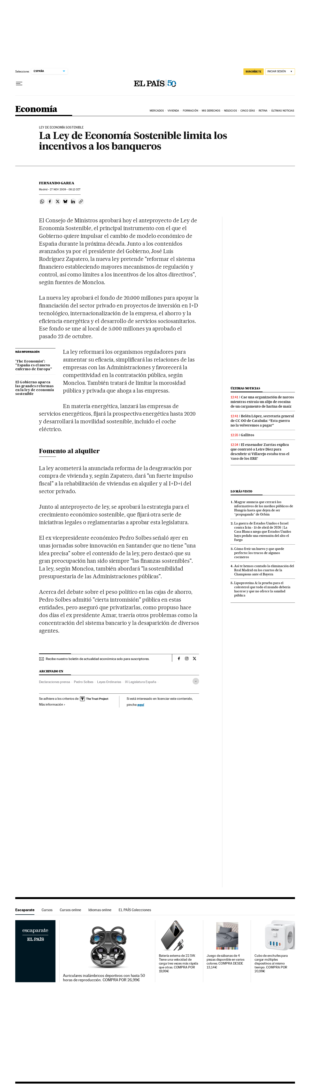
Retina (263, 110)
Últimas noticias (245, 388)
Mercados (157, 110)
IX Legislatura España (140, 682)
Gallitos (247, 435)
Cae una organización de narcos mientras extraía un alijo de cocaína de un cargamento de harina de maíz (262, 402)
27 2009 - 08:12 (65, 189)
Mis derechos (211, 110)
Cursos (47, 910)
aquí (140, 704)
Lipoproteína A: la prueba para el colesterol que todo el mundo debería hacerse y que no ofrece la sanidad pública (262, 589)
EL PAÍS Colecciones (135, 910)
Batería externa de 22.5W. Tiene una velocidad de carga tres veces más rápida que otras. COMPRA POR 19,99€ (178, 963)
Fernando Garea (56, 183)
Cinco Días (247, 110)
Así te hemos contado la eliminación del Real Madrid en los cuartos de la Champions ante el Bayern (264, 570)
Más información (52, 704)
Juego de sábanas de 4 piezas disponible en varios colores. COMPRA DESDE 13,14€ (225, 961)
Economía (36, 109)
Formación (190, 110)
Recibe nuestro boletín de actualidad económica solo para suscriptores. (97, 659)
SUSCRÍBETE (254, 71)
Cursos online (70, 910)
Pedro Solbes (83, 682)
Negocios (230, 110)
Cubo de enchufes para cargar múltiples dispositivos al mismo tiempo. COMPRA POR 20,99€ (271, 963)
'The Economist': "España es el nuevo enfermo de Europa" (33, 365)
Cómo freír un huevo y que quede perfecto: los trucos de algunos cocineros (259, 553)
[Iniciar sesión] (280, 71)
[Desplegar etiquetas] (196, 681)
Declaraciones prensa (54, 682)
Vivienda (173, 110)
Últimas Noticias (282, 110)
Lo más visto (241, 491)
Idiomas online (99, 910)
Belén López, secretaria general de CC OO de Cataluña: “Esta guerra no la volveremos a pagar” (262, 420)
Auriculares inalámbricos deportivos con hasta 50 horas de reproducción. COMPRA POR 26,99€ (104, 977)
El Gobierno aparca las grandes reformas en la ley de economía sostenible (34, 388)
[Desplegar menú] (19, 84)
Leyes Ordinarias (109, 682)
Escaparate (24, 910)
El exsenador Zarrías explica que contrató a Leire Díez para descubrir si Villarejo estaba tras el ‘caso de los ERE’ (260, 451)
